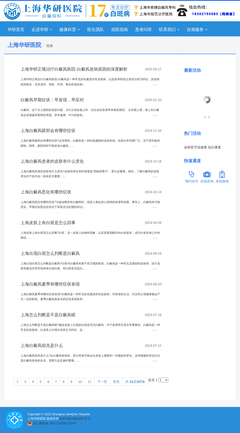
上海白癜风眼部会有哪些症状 (48, 130)
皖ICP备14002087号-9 (75, 418)
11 (89, 382)
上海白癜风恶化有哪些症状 (46, 192)
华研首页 (16, 29)
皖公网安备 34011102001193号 (54, 423)
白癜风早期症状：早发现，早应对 (52, 100)
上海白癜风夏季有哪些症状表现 (50, 284)
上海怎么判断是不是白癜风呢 (48, 315)
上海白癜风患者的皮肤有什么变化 (52, 161)
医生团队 (95, 29)
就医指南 (119, 29)
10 (80, 382)
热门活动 (192, 133)
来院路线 (222, 177)
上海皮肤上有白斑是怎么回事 (48, 222)
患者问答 (143, 29)
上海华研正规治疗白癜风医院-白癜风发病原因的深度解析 (74, 69)
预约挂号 (191, 177)
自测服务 (197, 29)
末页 (116, 382)
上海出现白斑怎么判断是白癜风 (50, 253)
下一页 (102, 382)
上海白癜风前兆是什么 (42, 345)
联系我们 (169, 29)
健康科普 (69, 29)
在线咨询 (207, 177)
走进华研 (41, 29)
